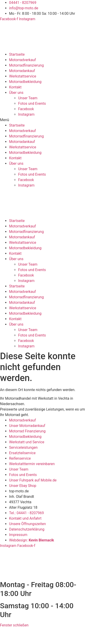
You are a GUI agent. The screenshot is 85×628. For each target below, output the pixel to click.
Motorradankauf (22, 71)
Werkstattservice (22, 76)
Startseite (17, 54)
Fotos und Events (32, 103)
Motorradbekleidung (25, 82)
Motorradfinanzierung (26, 65)
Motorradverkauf (22, 60)
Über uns (16, 92)
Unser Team (27, 98)
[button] (42, 120)
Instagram (26, 114)
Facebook (26, 109)
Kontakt (15, 87)
